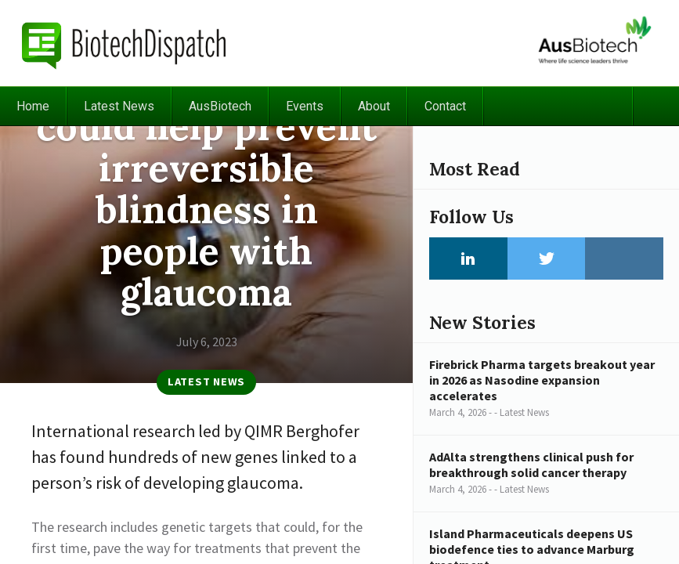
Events (304, 106)
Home (32, 106)
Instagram (624, 258)
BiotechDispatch (124, 43)
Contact (445, 106)
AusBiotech (220, 106)
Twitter (546, 258)
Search (655, 106)
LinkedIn (468, 258)
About (374, 106)
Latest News (119, 106)
